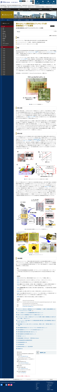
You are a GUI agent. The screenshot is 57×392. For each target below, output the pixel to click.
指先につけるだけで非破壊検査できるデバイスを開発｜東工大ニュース (30, 314)
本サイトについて (6, 379)
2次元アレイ (48, 186)
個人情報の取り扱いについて (17, 379)
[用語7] (18, 293)
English (24, 1)
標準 (31, 1)
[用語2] (18, 280)
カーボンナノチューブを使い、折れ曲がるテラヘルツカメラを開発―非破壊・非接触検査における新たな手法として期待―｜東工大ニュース (37, 317)
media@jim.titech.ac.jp (24, 368)
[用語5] (18, 287)
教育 (36, 384)
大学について (38, 383)
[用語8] (18, 296)
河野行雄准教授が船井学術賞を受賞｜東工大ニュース (27, 331)
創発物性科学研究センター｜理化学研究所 (25, 346)
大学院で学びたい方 (49, 384)
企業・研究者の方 (49, 385)
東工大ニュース (9, 19)
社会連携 (37, 387)
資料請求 (51, 379)
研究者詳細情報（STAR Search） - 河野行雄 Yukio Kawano (28, 338)
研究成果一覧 (20, 348)
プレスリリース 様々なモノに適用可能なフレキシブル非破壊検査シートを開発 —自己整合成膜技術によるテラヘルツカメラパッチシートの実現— (36, 309)
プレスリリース (40, 379)
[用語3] (18, 282)
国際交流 (37, 388)
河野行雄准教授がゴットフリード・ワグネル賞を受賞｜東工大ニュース (30, 329)
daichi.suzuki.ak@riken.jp (24, 362)
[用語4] (18, 284)
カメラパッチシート (51, 52)
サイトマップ (29, 379)
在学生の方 (48, 388)
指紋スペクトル (31, 116)
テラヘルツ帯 (24, 59)
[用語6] (18, 291)
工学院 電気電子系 (21, 344)
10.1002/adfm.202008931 (27, 306)
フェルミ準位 (37, 140)
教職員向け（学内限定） (50, 389)
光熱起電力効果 (37, 139)
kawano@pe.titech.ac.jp (24, 356)
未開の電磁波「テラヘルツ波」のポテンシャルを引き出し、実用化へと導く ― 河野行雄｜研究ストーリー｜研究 (36, 324)
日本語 (21, 1)
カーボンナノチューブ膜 (33, 52)
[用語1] (18, 278)
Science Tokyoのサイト (14, 7)
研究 (19, 31)
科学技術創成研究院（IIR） (22, 342)
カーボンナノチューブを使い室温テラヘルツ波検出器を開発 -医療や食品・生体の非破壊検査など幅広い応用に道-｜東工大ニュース (36, 321)
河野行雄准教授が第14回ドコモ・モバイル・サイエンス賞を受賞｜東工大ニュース (32, 327)
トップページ (3, 19)
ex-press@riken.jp (23, 372)
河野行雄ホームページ (22, 336)
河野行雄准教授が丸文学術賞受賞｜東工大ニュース (27, 333)
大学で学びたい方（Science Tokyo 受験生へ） (50, 382)
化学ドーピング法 (27, 140)
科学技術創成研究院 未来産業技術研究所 (25, 340)
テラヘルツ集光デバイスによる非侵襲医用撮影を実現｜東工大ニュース (30, 312)
